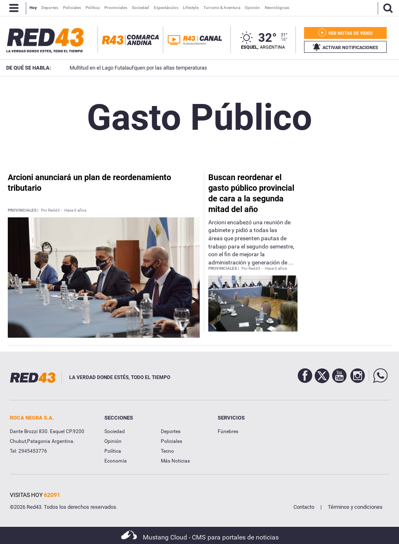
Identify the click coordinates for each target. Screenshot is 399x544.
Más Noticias (175, 461)
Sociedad (114, 431)
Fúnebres (228, 431)
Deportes (170, 431)
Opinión (113, 441)
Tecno (167, 451)
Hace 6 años (75, 210)
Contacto (303, 507)
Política (112, 451)
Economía (115, 461)
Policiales (171, 441)
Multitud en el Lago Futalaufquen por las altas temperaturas (127, 68)
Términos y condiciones (355, 507)
